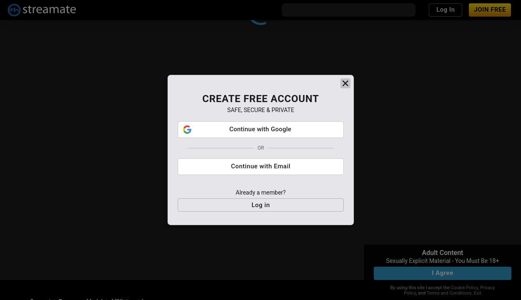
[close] (345, 83)
